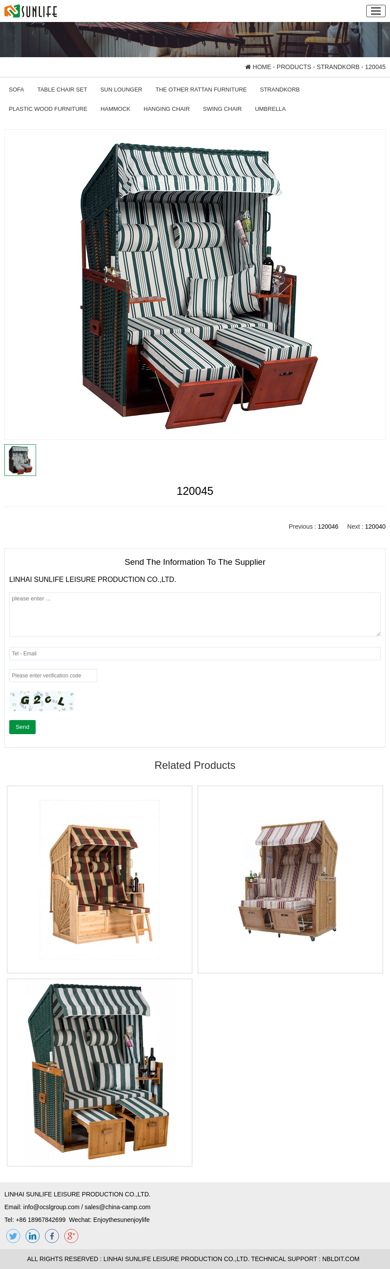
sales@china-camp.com (118, 1206)
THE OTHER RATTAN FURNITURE (201, 89)
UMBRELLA (270, 109)
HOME (258, 66)
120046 (328, 526)
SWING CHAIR (222, 109)
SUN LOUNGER (121, 89)
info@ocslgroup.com (51, 1206)
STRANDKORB (338, 66)
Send (22, 727)
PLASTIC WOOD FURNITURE (48, 109)
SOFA (16, 89)
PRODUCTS (294, 66)
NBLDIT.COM (342, 1258)
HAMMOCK (115, 109)
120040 (375, 526)
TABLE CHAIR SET (62, 89)
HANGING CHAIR (166, 109)
